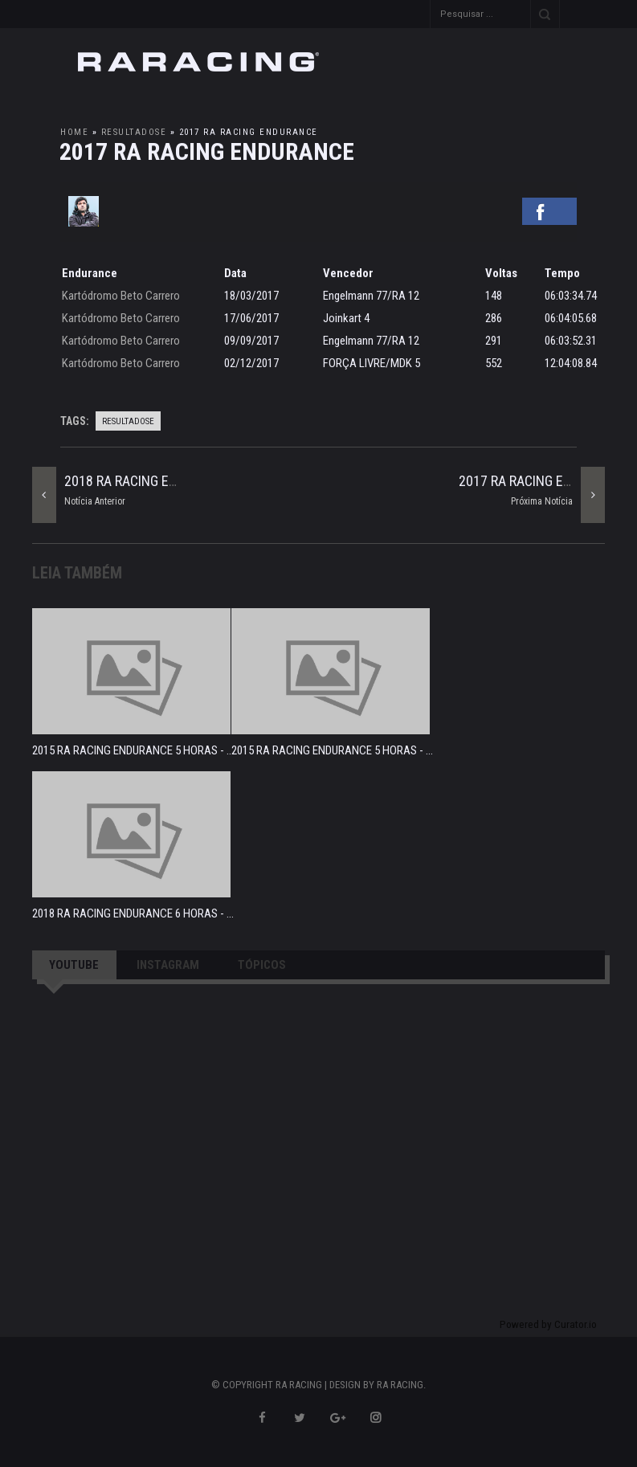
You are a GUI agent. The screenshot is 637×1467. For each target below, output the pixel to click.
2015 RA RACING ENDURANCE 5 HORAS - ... (133, 750)
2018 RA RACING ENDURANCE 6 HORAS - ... (133, 913)
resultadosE (134, 132)
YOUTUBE (74, 965)
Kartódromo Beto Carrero (121, 295)
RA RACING (400, 1385)
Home (74, 132)
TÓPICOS (262, 965)
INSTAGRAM (168, 965)
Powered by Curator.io (548, 1324)
